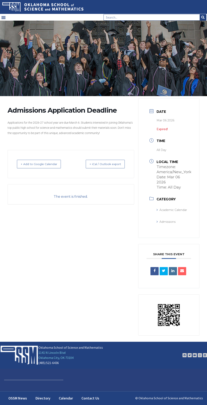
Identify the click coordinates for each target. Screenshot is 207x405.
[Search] (203, 17)
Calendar (66, 398)
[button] (3, 17)
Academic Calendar (172, 210)
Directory (43, 398)
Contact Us (90, 398)
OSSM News (17, 398)
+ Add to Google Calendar (43, 164)
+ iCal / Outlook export (101, 164)
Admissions (166, 222)
